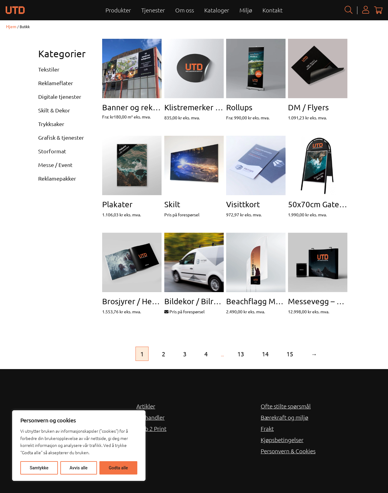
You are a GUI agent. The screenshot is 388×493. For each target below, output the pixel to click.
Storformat (52, 151)
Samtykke (39, 467)
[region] (79, 445)
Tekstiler (48, 69)
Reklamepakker (57, 178)
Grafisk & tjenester (61, 137)
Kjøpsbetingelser (282, 439)
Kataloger (216, 10)
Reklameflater (55, 83)
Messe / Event (55, 165)
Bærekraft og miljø (284, 417)
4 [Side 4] (206, 354)
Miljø (245, 10)
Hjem (11, 26)
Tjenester (153, 10)
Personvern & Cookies (288, 451)
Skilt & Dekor (54, 110)
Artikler (145, 406)
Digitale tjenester (59, 96)
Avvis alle (79, 467)
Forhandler (150, 417)
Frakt (267, 428)
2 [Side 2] (163, 354)
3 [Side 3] (184, 354)
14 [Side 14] (265, 354)
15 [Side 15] (289, 354)
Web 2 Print (151, 428)
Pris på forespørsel (184, 311)
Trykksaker (51, 124)
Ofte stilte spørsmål (286, 406)
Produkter (118, 10)
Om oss (184, 10)
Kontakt (273, 10)
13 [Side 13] (240, 354)
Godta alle (118, 467)
